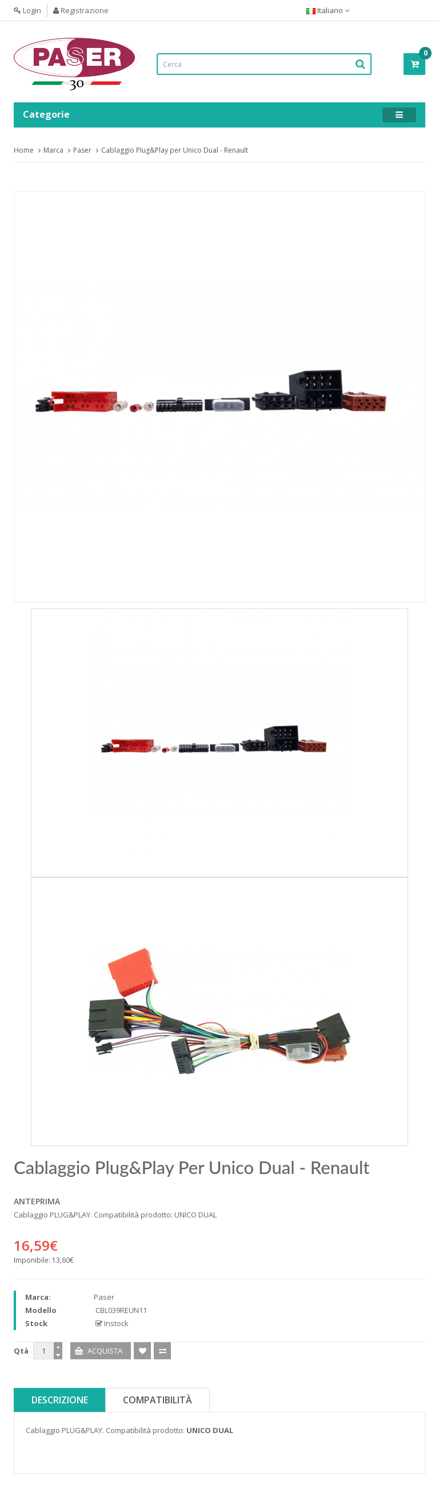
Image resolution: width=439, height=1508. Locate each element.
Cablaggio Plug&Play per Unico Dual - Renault (174, 150)
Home (24, 150)
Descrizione (59, 1400)
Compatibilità (157, 1400)
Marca (53, 150)
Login (27, 10)
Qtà (21, 1351)
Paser (82, 150)
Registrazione (81, 10)
